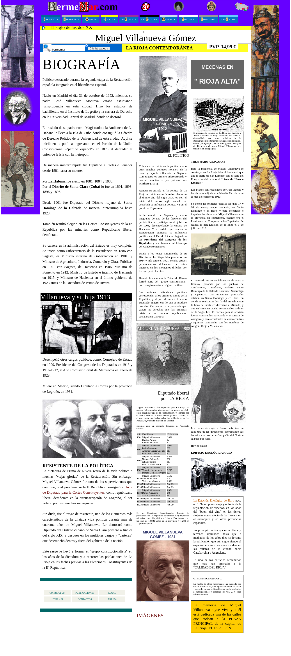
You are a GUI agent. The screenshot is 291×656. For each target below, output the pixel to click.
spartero (71, 19)
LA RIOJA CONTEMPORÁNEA (159, 48)
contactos (85, 599)
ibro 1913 (208, 19)
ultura (188, 19)
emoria (168, 19)
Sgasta (90, 19)
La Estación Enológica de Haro (213, 500)
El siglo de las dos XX (71, 27)
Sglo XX (109, 19)
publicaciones (84, 592)
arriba (112, 599)
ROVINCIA (51, 19)
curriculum (58, 592)
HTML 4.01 (57, 599)
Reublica (128, 19)
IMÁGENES (150, 615)
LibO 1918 (228, 19)
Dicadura (149, 19)
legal (112, 592)
